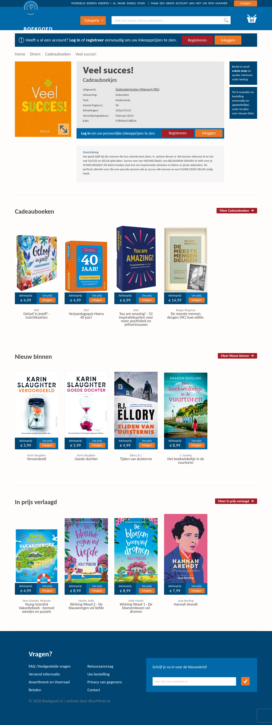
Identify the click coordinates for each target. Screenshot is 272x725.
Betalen (35, 689)
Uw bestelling (98, 674)
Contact (93, 689)
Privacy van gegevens (104, 682)
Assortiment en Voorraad (49, 682)
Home (20, 54)
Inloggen (245, 3)
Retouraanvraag (100, 666)
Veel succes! (85, 54)
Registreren (197, 40)
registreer (95, 40)
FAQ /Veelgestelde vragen (50, 666)
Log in (74, 40)
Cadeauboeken (58, 54)
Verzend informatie (44, 674)
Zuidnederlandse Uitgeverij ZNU (137, 89)
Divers (35, 54)
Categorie (93, 20)
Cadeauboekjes (100, 80)
